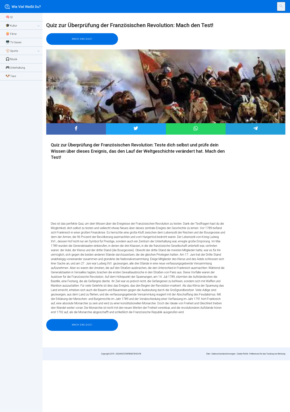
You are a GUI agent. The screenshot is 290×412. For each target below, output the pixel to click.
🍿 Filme (11, 34)
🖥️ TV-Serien (13, 42)
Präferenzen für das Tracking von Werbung (267, 405)
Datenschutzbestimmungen (223, 405)
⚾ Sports (23, 51)
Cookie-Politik (242, 405)
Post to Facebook (76, 180)
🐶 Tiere (11, 76)
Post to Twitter (136, 180)
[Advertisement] (157, 43)
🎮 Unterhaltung (15, 67)
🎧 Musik (11, 59)
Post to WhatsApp (195, 180)
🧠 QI (9, 17)
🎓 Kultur (23, 25)
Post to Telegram (255, 180)
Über (208, 405)
